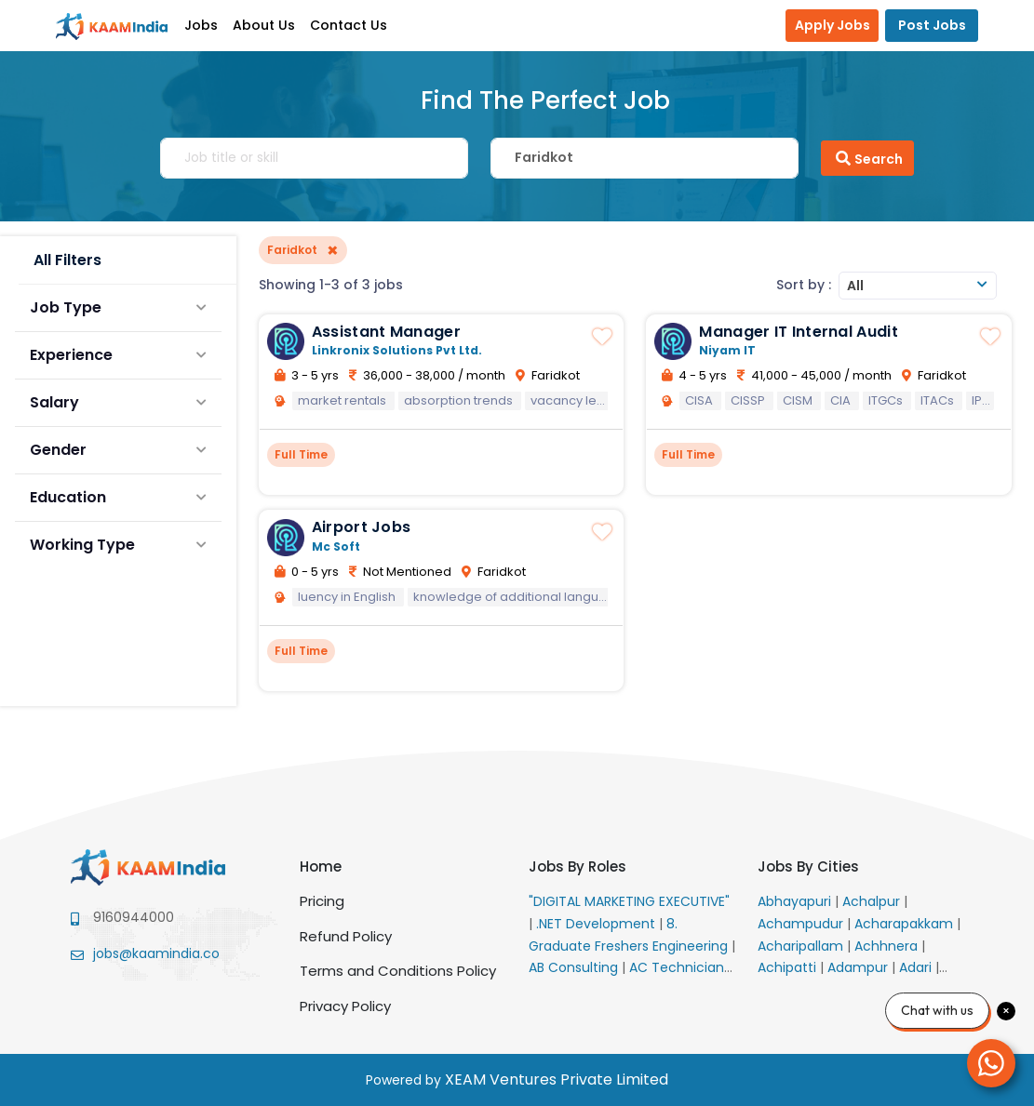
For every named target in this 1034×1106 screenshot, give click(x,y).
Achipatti (789, 967)
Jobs (201, 25)
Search (867, 158)
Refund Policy (346, 936)
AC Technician (678, 967)
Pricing (322, 901)
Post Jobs (932, 25)
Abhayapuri (796, 901)
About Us (264, 25)
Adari (917, 967)
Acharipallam (802, 946)
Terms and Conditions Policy (398, 970)
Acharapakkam (905, 923)
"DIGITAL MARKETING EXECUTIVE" (629, 901)
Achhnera (887, 946)
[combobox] (918, 286)
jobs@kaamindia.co (156, 953)
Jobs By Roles (577, 866)
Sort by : (803, 284)
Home (321, 866)
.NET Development (597, 923)
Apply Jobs (832, 25)
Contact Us (348, 25)
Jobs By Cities (808, 866)
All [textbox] (855, 285)
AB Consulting (575, 967)
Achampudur (802, 923)
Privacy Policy (345, 1006)
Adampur (859, 967)
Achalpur (873, 901)
